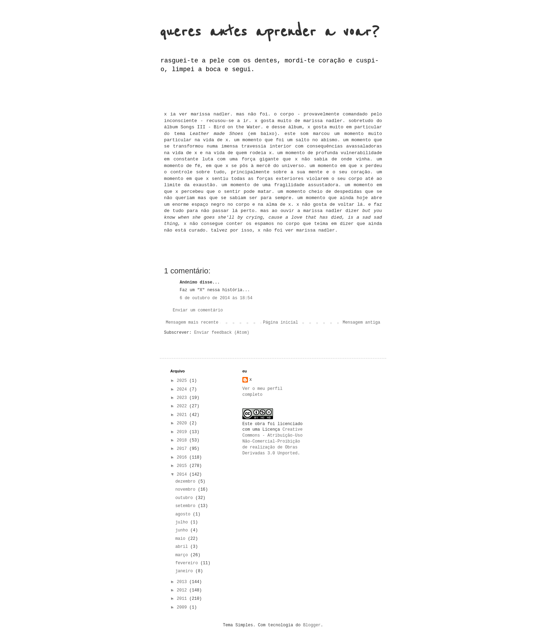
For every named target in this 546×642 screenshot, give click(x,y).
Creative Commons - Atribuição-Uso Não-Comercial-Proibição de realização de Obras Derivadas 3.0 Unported (272, 441)
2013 (183, 582)
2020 (183, 423)
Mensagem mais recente (192, 322)
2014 (183, 474)
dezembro (186, 481)
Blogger (311, 625)
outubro (185, 498)
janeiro (185, 571)
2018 (183, 440)
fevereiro (187, 563)
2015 (183, 465)
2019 (183, 432)
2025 (183, 380)
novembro (186, 489)
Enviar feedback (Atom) (221, 332)
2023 (183, 397)
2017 (183, 448)
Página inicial (280, 322)
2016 (183, 457)
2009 (183, 607)
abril (182, 546)
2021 (183, 415)
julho (182, 522)
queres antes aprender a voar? (269, 32)
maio (181, 538)
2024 (183, 389)
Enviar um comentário (198, 310)
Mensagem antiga (361, 322)
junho (182, 530)
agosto (184, 514)
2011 (183, 598)
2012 (183, 590)
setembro (186, 506)
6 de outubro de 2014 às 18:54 (216, 298)
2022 (183, 406)
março (182, 555)
